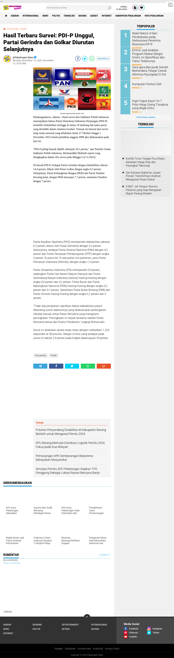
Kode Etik (98, 648)
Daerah (15, 15)
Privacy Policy (112, 648)
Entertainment (70, 624)
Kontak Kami (84, 648)
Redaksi (59, 648)
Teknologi (69, 15)
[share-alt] (40, 366)
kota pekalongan (154, 15)
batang (83, 15)
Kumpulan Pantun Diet (145, 83)
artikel (66, 629)
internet (107, 15)
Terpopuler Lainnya (145, 117)
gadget (94, 15)
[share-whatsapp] (91, 58)
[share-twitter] (84, 58)
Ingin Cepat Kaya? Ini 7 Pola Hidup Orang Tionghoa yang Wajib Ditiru (149, 104)
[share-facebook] (77, 58)
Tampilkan (104, 555)
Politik (56, 15)
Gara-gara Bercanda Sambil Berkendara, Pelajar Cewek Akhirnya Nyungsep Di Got (148, 70)
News (46, 15)
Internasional (31, 15)
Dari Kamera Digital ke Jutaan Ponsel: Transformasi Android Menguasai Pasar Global (143, 176)
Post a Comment (12, 563)
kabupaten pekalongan (128, 15)
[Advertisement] (16, 117)
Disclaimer (70, 648)
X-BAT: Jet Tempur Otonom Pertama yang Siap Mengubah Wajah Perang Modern (143, 190)
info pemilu (12, 29)
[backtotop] (87, 617)
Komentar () (103, 58)
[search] (78, 8)
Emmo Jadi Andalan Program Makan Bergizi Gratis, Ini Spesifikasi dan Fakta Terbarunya (149, 55)
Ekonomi (37, 624)
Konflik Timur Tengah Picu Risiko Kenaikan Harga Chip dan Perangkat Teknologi (145, 162)
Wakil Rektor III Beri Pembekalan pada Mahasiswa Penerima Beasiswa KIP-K (150, 37)
